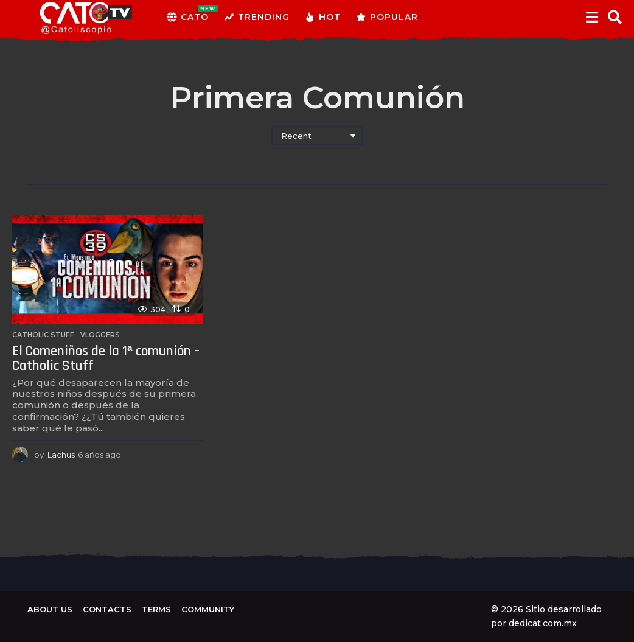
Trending (257, 17)
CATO (188, 17)
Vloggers (100, 334)
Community (207, 609)
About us (49, 609)
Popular (387, 17)
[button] (592, 17)
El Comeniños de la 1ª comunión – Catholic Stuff (106, 359)
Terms (156, 609)
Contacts (107, 609)
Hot (323, 17)
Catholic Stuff (43, 334)
